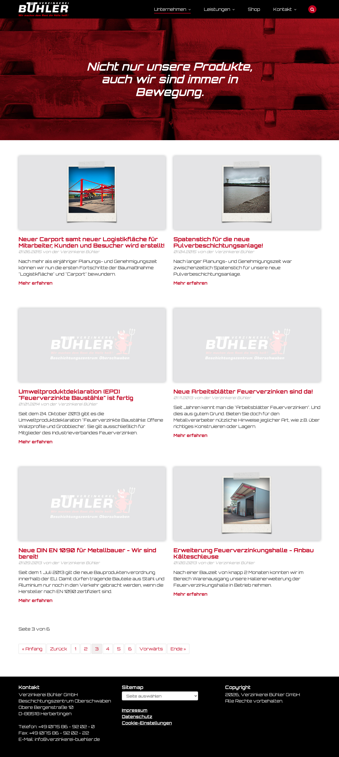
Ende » (178, 648)
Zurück (58, 648)
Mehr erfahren (35, 283)
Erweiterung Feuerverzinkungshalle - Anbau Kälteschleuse (243, 553)
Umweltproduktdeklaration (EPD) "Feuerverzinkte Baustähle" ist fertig (76, 394)
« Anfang (32, 648)
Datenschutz (137, 716)
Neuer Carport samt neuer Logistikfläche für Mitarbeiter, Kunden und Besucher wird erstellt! (91, 242)
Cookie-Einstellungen (147, 723)
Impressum (135, 710)
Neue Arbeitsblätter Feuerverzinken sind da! (243, 391)
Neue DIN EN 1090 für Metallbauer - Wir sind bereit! (87, 553)
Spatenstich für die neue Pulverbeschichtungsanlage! (218, 242)
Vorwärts (151, 648)
